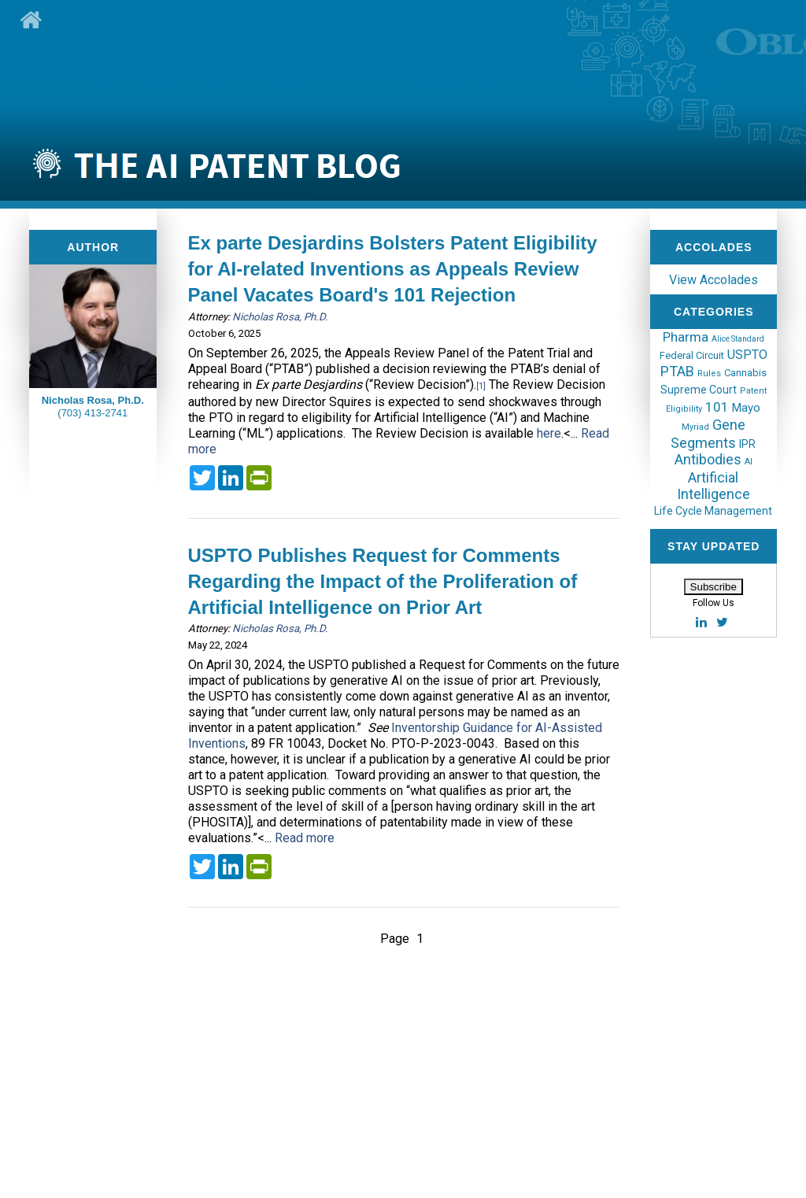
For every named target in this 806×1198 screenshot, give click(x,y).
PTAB (677, 371)
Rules (709, 373)
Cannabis (745, 373)
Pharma (685, 337)
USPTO (747, 354)
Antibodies (708, 459)
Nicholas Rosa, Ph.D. (280, 317)
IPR (747, 444)
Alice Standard (738, 339)
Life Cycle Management (713, 511)
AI (748, 462)
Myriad (695, 427)
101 (717, 407)
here (549, 433)
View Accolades (713, 279)
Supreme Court (698, 389)
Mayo (746, 408)
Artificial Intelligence (713, 485)
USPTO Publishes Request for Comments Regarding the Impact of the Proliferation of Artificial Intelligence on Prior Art (383, 581)
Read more (305, 837)
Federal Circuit (692, 355)
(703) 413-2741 (92, 413)
